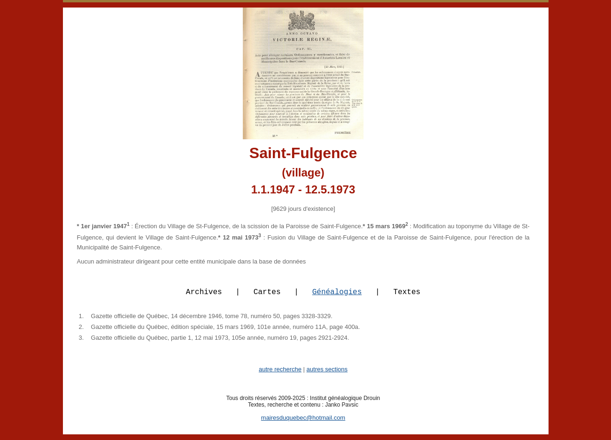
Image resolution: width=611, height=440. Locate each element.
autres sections (327, 374)
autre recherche (280, 374)
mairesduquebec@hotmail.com (303, 423)
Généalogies (337, 297)
